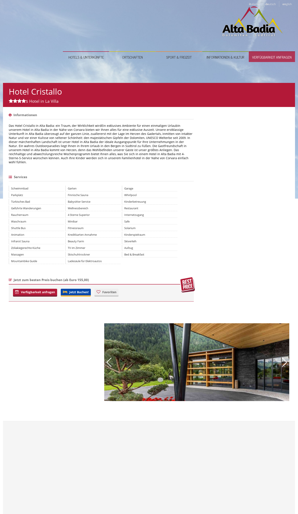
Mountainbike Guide (24, 296)
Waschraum (18, 256)
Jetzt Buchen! (76, 327)
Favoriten (106, 327)
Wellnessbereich (62, 243)
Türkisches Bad (20, 237)
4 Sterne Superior (63, 250)
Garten (56, 223)
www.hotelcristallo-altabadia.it (201, 417)
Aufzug (98, 283)
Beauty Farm (60, 276)
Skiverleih (100, 276)
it (254, 4)
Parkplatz (17, 230)
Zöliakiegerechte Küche (25, 283)
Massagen (17, 290)
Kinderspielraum (104, 270)
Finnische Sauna (62, 230)
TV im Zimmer (61, 283)
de (270, 4)
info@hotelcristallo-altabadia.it (197, 424)
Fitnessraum (60, 263)
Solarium (99, 263)
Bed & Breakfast (104, 290)
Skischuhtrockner (63, 290)
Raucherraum (19, 250)
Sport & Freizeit (179, 30)
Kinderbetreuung (105, 237)
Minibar (57, 256)
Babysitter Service (63, 237)
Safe (96, 256)
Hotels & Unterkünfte (86, 30)
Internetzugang (104, 250)
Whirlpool (100, 230)
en (287, 4)
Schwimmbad (19, 223)
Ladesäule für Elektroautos (69, 296)
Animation (17, 270)
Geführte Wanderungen (26, 243)
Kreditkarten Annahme (66, 270)
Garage (98, 223)
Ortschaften (132, 30)
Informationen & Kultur (225, 30)
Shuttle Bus (18, 263)
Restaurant (101, 243)
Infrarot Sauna (20, 276)
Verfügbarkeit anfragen (272, 30)
